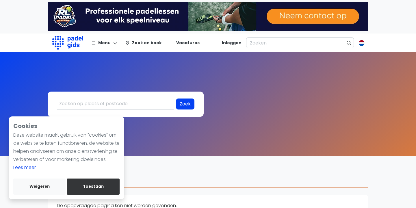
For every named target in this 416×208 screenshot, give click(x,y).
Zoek (185, 104)
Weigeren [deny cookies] (39, 186)
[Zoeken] (349, 42)
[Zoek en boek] (143, 43)
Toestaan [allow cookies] (93, 186)
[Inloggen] (231, 43)
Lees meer (24, 167)
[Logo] (68, 43)
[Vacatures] (184, 43)
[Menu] (104, 43)
